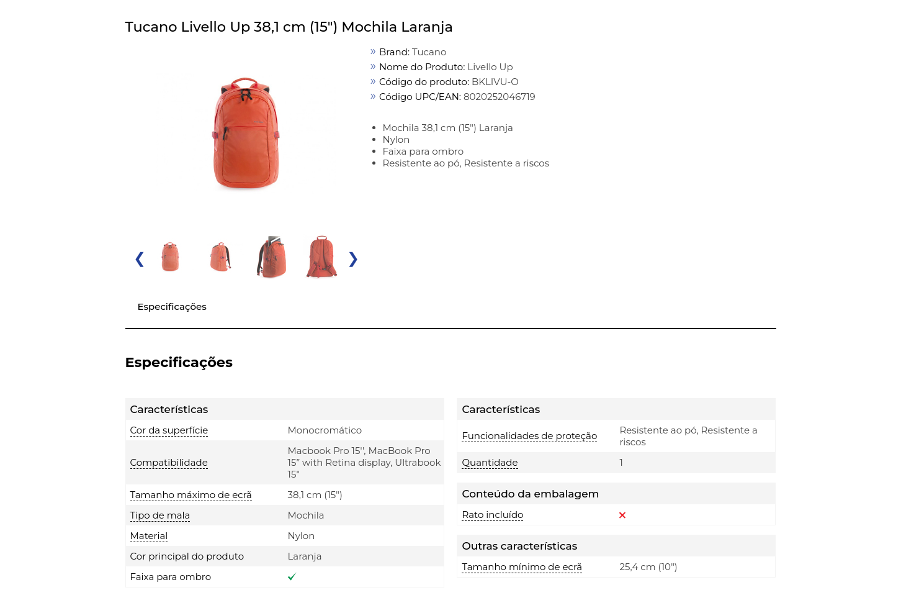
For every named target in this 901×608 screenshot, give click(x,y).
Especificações (172, 306)
